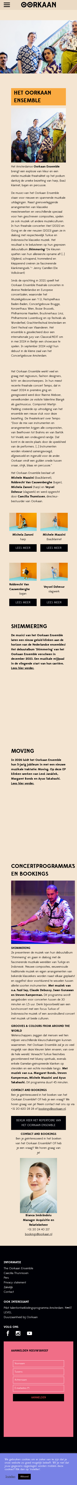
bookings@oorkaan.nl (52, 1109)
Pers (6, 1278)
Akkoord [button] (24, 1476)
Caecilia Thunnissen (16, 1273)
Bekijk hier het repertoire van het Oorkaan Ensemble (38, 1123)
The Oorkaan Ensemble (18, 1268)
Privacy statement (15, 1282)
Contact (9, 1292)
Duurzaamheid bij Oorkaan (21, 1317)
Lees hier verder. (22, 668)
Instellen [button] (10, 1476)
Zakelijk (8, 1287)
